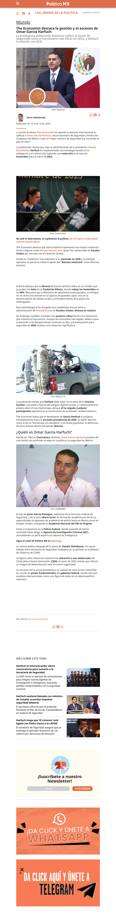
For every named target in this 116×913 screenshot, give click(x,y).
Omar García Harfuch (38, 619)
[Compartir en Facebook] (95, 115)
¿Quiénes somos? (91, 12)
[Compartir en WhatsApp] (91, 115)
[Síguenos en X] (29, 13)
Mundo (23, 22)
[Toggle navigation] (17, 3)
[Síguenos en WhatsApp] (17, 13)
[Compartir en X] (99, 115)
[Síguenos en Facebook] (23, 13)
